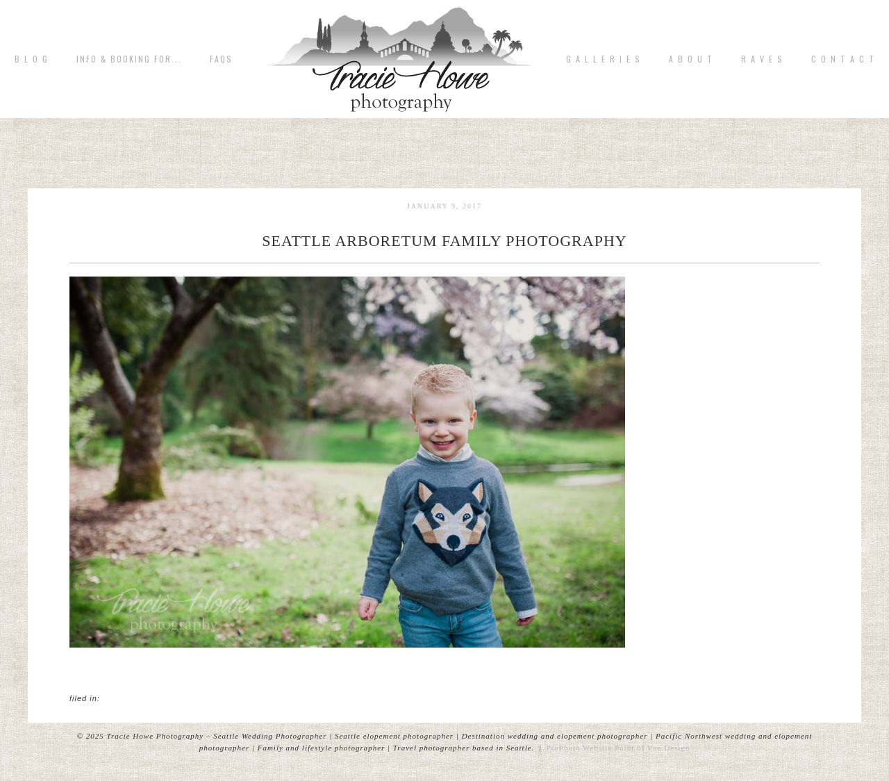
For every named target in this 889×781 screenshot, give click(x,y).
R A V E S (762, 59)
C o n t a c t (843, 59)
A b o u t (691, 59)
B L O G (32, 59)
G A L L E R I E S (603, 59)
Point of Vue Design (652, 747)
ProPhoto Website (580, 747)
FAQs (221, 59)
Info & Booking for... (129, 59)
